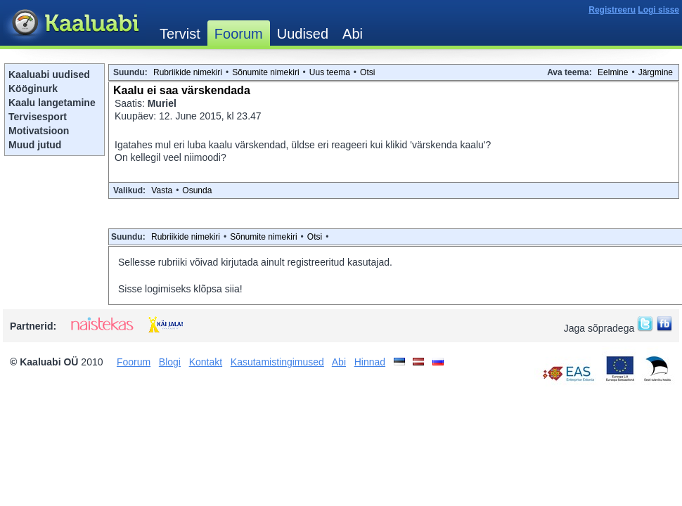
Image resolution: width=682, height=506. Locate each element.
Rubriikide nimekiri (187, 72)
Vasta (161, 190)
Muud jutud (34, 144)
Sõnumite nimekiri (265, 72)
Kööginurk (33, 88)
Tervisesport (37, 116)
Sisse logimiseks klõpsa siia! (180, 288)
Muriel (162, 103)
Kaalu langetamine (52, 102)
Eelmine (613, 72)
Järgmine (655, 72)
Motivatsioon (38, 130)
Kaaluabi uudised (49, 74)
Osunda (197, 190)
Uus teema (329, 72)
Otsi (367, 72)
